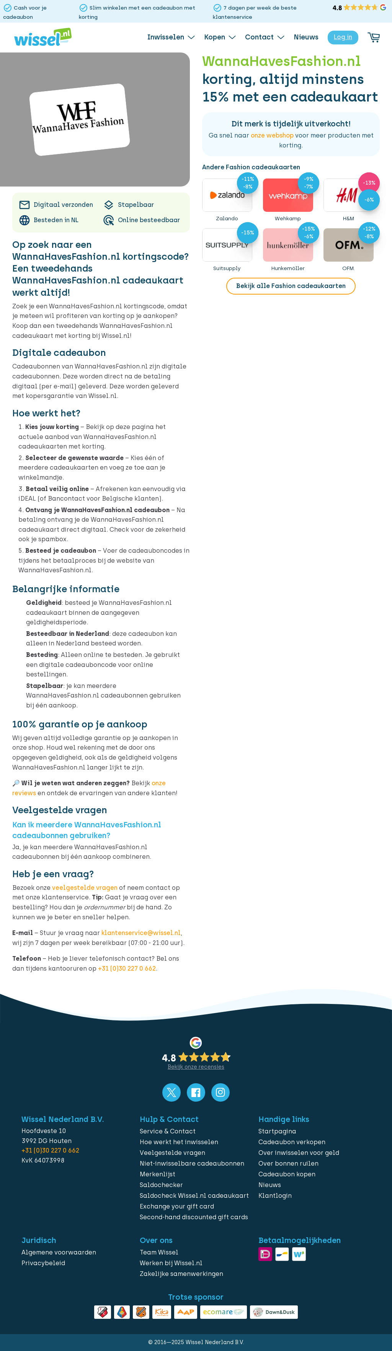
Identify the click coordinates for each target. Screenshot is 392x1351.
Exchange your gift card (177, 1206)
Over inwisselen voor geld (298, 1152)
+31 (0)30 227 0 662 (127, 968)
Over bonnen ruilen (288, 1163)
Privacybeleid (43, 1263)
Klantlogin (275, 1195)
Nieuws (269, 1185)
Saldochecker (161, 1185)
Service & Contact (168, 1131)
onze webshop (272, 135)
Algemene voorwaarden (58, 1252)
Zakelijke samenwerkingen (181, 1273)
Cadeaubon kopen (286, 1174)
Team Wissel (159, 1252)
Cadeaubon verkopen (291, 1142)
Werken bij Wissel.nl (171, 1263)
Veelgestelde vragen (172, 1152)
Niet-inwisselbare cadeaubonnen (192, 1163)
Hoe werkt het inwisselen (179, 1142)
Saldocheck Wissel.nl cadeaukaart (194, 1195)
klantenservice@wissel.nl (141, 933)
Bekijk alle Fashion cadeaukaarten (291, 286)
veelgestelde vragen (85, 887)
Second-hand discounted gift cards (194, 1217)
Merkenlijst (157, 1174)
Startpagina (277, 1131)
